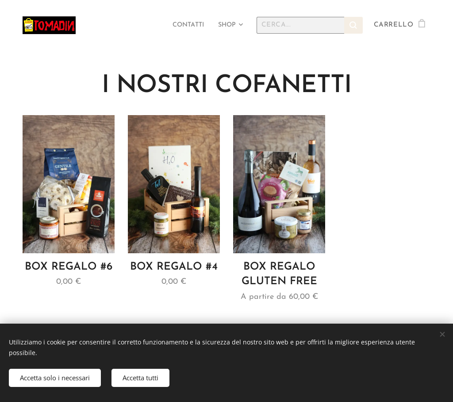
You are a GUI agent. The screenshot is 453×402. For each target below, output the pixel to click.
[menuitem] (186, 25)
